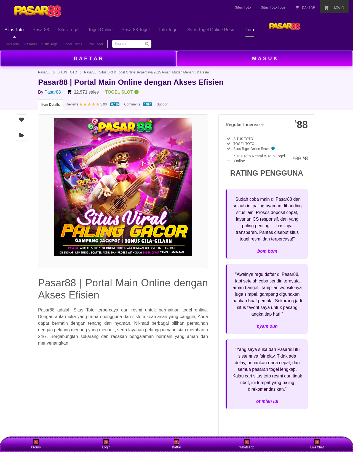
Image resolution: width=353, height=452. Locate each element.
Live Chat (317, 444)
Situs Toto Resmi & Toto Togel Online (271, 158)
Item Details (50, 105)
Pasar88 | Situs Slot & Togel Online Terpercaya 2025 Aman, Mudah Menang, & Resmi (147, 72)
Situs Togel (50, 44)
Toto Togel (95, 44)
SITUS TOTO (67, 72)
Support (162, 104)
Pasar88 (30, 44)
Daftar (176, 444)
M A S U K (264, 58)
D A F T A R (88, 58)
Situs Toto (11, 44)
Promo (36, 444)
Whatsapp (246, 444)
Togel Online (73, 44)
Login (106, 444)
